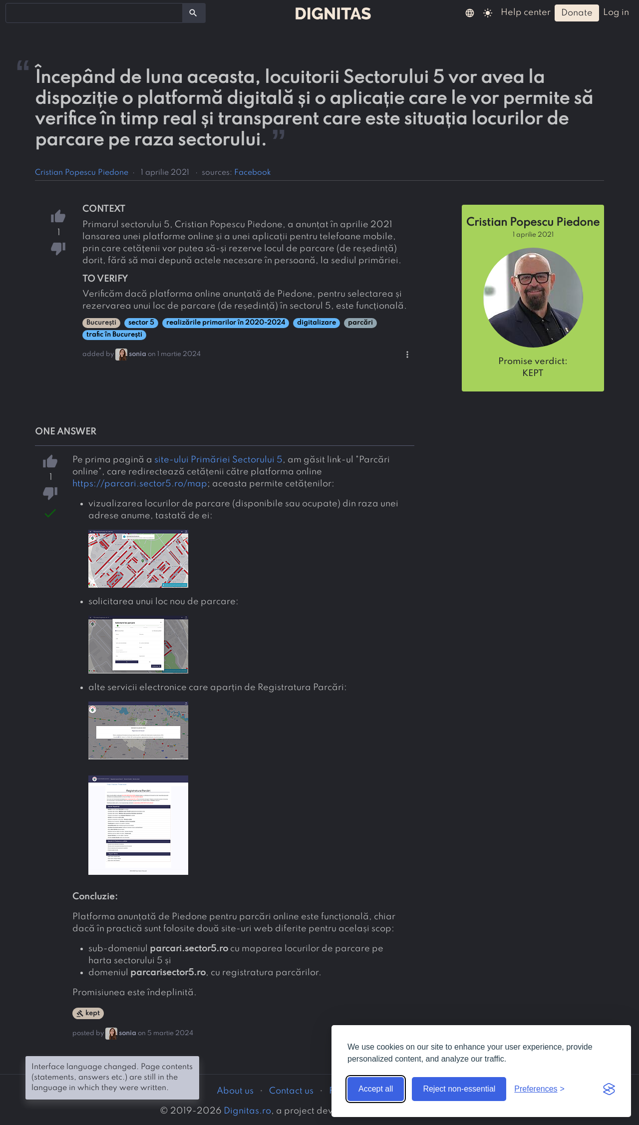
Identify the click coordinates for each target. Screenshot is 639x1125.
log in (616, 12)
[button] (470, 12)
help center (526, 12)
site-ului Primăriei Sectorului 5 (218, 459)
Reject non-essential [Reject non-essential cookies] (459, 1089)
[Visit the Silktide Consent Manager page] (609, 1089)
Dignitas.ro (247, 1111)
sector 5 (141, 323)
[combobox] (94, 13)
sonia (137, 354)
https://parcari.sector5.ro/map (139, 483)
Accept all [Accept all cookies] (375, 1089)
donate (577, 12)
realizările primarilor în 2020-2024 (225, 323)
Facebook (252, 173)
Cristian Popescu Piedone (81, 173)
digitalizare (316, 323)
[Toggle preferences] (539, 1089)
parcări (360, 323)
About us (235, 1091)
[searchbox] (15, 12)
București (101, 323)
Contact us (291, 1091)
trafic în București (114, 335)
